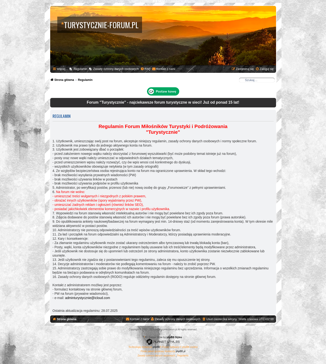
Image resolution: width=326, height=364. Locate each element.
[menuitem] (145, 69)
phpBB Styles (174, 337)
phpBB (156, 347)
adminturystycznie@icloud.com (87, 298)
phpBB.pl (180, 351)
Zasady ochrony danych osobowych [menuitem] (116, 69)
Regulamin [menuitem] (80, 69)
